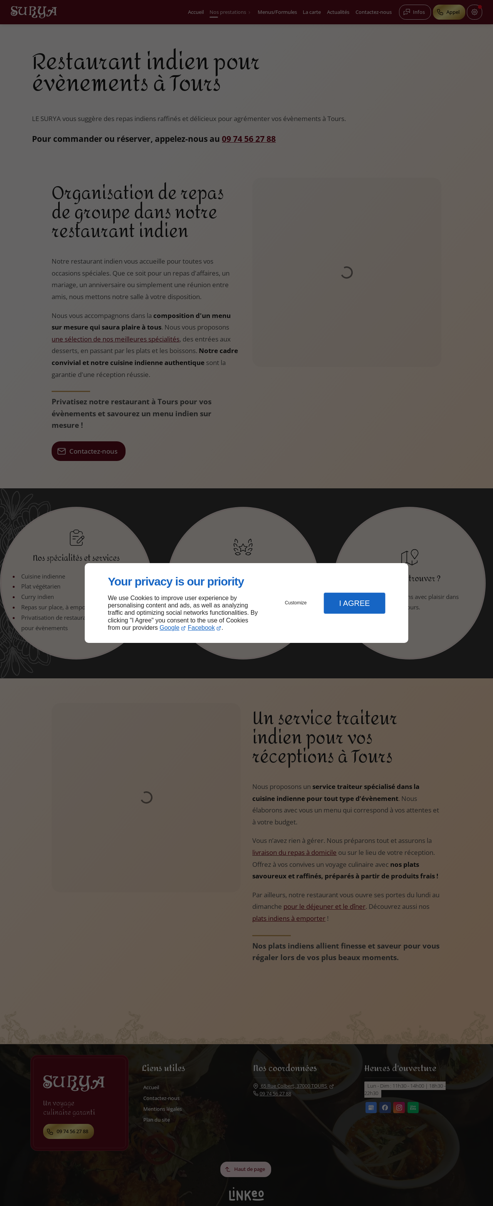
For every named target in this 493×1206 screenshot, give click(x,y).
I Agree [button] (354, 603)
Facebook (201, 627)
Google (169, 627)
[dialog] (246, 603)
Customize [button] (296, 603)
